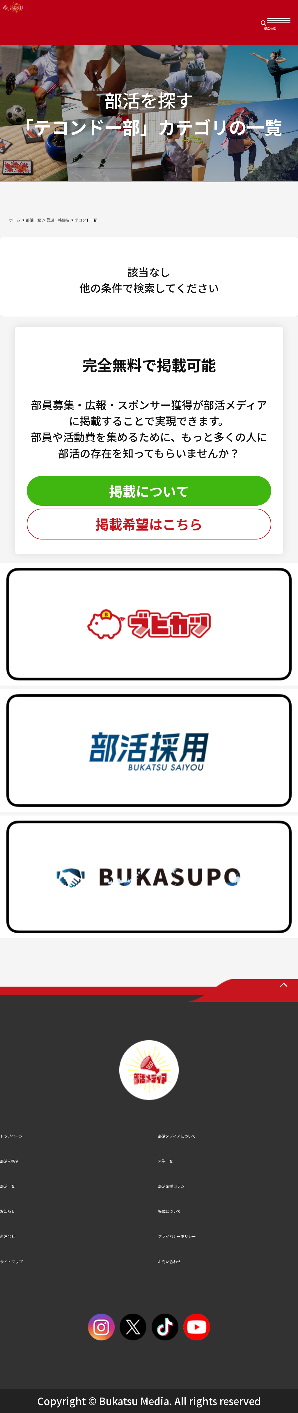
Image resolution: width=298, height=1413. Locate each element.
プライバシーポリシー (177, 1236)
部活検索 (270, 28)
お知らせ (7, 1211)
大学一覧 (165, 1161)
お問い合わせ (169, 1261)
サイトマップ (11, 1261)
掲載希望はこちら (149, 523)
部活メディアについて (177, 1136)
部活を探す (9, 1161)
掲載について (149, 490)
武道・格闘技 (58, 220)
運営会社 (7, 1236)
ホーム (14, 220)
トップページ (11, 1136)
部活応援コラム (171, 1186)
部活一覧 (33, 220)
